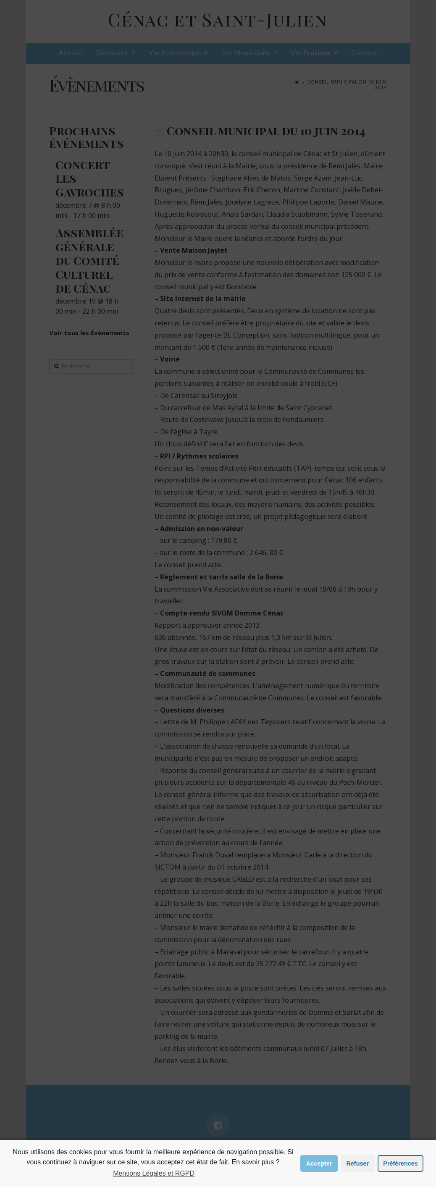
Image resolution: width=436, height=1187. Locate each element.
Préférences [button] (400, 1163)
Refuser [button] (357, 1163)
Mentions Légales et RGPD (153, 1173)
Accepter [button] (319, 1163)
